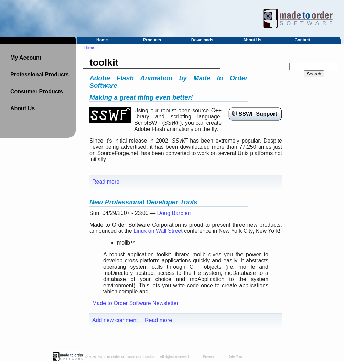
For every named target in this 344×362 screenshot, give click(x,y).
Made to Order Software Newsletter (135, 303)
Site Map (235, 356)
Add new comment (115, 320)
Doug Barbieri (174, 213)
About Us (252, 40)
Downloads (202, 40)
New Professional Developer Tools (143, 202)
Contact (302, 40)
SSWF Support (258, 114)
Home (102, 40)
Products (152, 40)
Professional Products (39, 74)
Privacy (209, 356)
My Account (25, 58)
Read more (105, 182)
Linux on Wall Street (158, 231)
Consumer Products (36, 91)
